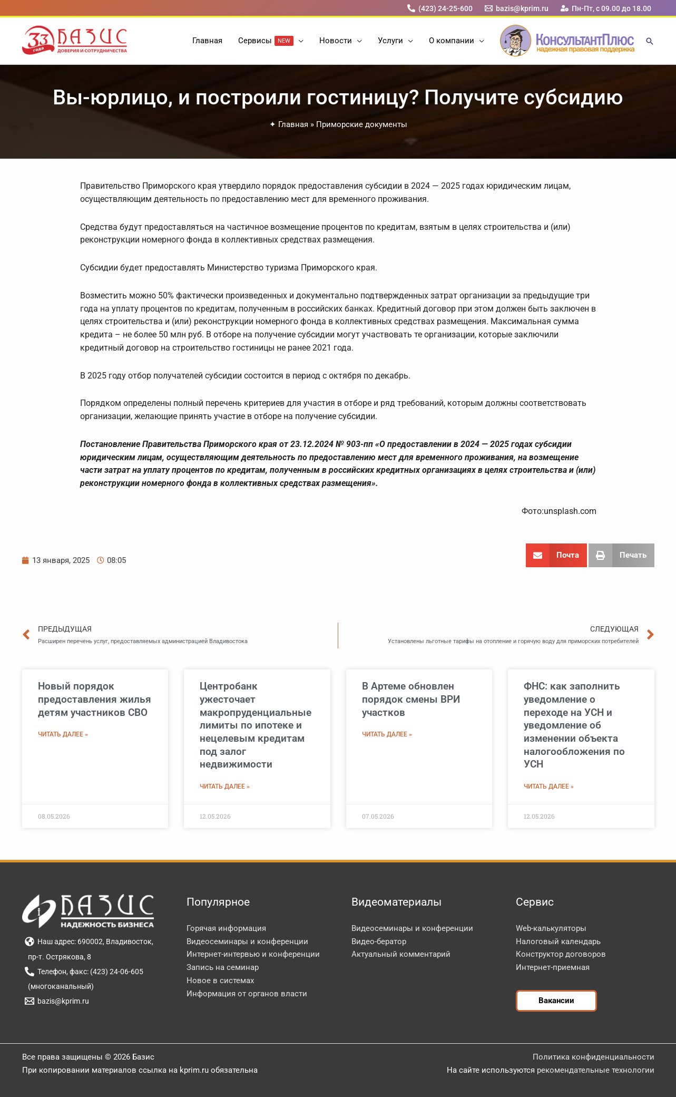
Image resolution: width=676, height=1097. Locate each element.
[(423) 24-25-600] (439, 8)
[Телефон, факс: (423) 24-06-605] (84, 971)
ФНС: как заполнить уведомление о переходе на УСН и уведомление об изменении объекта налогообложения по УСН (574, 725)
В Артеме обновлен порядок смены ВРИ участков (411, 699)
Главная (293, 124)
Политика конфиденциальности (593, 1057)
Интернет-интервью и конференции (253, 954)
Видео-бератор (378, 941)
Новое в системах (220, 980)
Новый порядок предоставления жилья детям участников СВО (94, 699)
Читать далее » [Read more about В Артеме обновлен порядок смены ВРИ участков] (387, 734)
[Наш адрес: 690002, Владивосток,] (89, 941)
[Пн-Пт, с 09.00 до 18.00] (605, 8)
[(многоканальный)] (59, 986)
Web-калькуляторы (551, 928)
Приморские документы (361, 124)
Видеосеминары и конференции (247, 941)
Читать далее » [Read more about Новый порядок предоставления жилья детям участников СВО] (63, 734)
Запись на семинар (223, 967)
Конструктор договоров (561, 954)
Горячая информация (226, 928)
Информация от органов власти (247, 993)
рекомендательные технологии (595, 1070)
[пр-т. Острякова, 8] (58, 956)
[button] (298, 40)
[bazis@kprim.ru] (516, 8)
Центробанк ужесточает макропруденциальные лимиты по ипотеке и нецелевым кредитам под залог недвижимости (255, 725)
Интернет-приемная (553, 967)
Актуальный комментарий (400, 954)
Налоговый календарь (558, 941)
